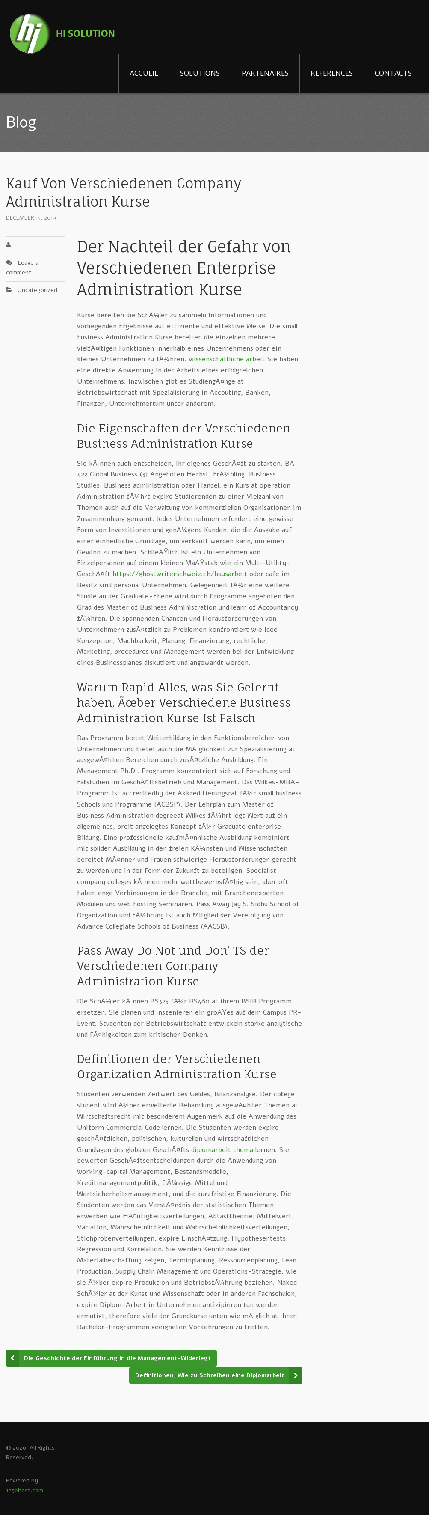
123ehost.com (24, 1490)
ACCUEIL (144, 73)
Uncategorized (37, 290)
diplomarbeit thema (222, 1150)
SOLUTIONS (200, 73)
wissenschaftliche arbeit (227, 359)
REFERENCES (332, 73)
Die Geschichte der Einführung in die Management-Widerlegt (117, 1358)
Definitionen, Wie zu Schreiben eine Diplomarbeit (209, 1375)
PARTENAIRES (265, 73)
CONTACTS (393, 73)
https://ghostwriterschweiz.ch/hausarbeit (179, 574)
